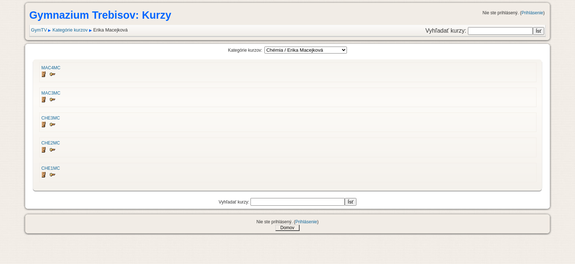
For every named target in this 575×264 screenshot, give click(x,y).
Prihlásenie (532, 12)
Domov (287, 227)
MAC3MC (51, 93)
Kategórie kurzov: (245, 50)
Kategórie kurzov (70, 30)
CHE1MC (50, 168)
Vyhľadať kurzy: (446, 30)
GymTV (39, 30)
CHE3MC (50, 118)
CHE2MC (50, 143)
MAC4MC (51, 67)
